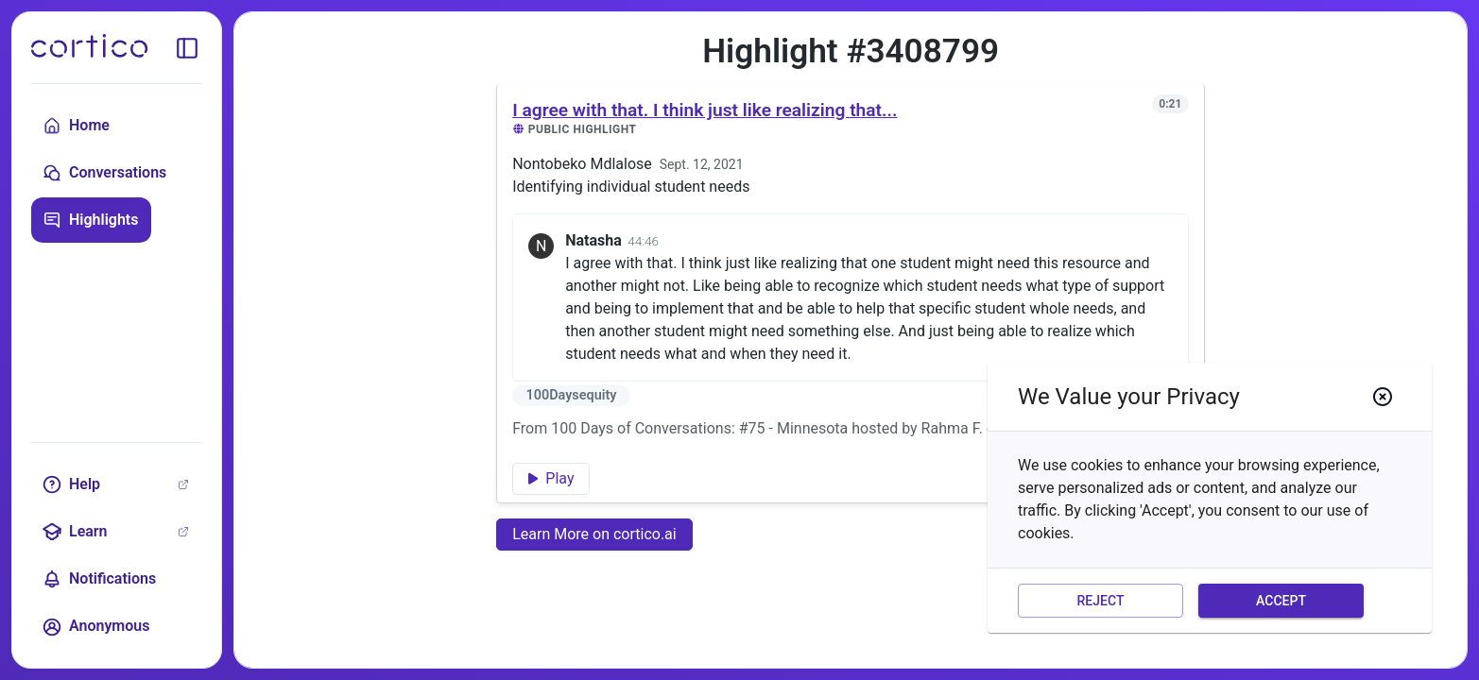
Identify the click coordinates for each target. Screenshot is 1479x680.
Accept (1281, 601)
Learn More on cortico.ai (594, 534)
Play (551, 478)
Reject (1100, 601)
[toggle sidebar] (187, 48)
